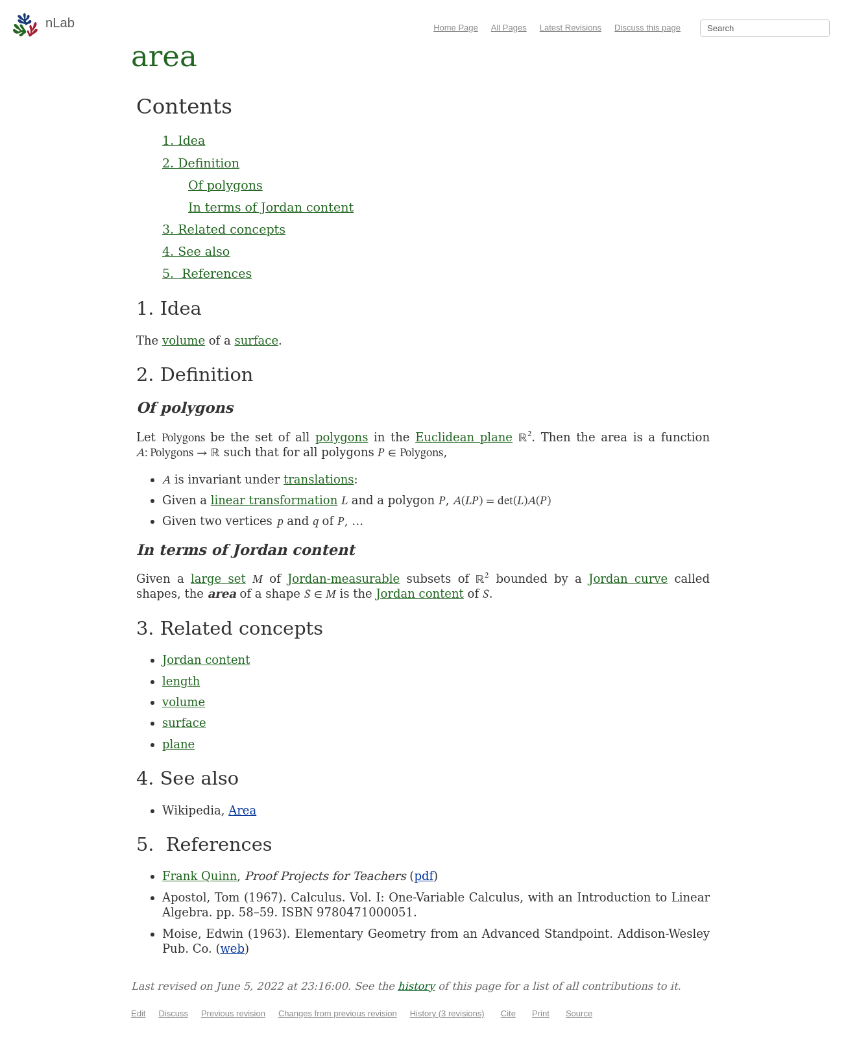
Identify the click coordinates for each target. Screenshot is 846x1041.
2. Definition (200, 163)
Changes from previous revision (337, 1013)
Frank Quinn (199, 876)
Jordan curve (628, 578)
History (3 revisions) (447, 1013)
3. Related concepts (223, 229)
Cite (508, 1013)
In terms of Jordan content (271, 207)
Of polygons (225, 185)
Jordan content (419, 593)
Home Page (455, 27)
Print (541, 1013)
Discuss (173, 1013)
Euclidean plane (464, 437)
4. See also (196, 251)
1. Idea (183, 140)
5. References (207, 273)
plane (178, 744)
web (232, 948)
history (416, 986)
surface (256, 340)
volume (183, 340)
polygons (341, 437)
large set (218, 578)
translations (319, 479)
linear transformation (274, 500)
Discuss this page (647, 27)
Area (242, 810)
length (181, 681)
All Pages (509, 27)
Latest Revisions (570, 27)
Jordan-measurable (343, 578)
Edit (138, 1013)
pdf (423, 876)
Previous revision (233, 1013)
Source (579, 1013)
